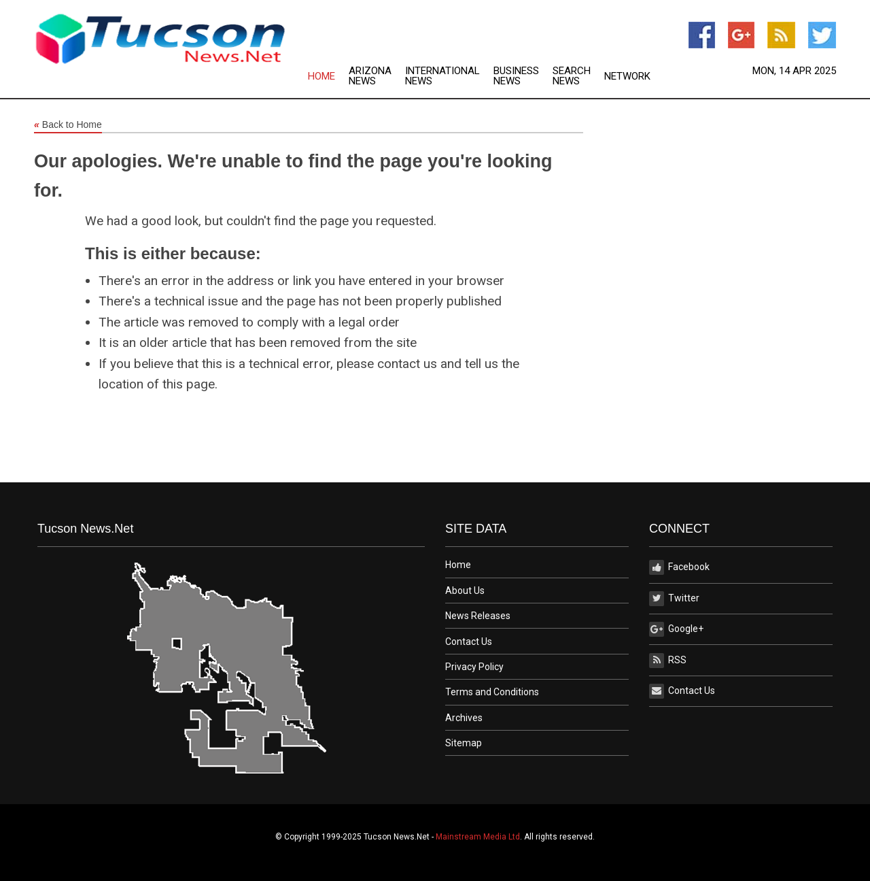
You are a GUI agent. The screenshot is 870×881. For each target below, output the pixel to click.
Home (321, 76)
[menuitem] (328, 76)
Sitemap (463, 742)
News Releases (477, 615)
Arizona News (370, 76)
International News (442, 76)
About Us (465, 590)
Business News (516, 76)
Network (627, 76)
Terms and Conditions (492, 691)
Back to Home (68, 125)
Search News (572, 76)
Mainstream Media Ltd (478, 837)
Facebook (679, 567)
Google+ (676, 629)
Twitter (674, 598)
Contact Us (468, 641)
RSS (667, 660)
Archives (464, 717)
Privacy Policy (474, 666)
